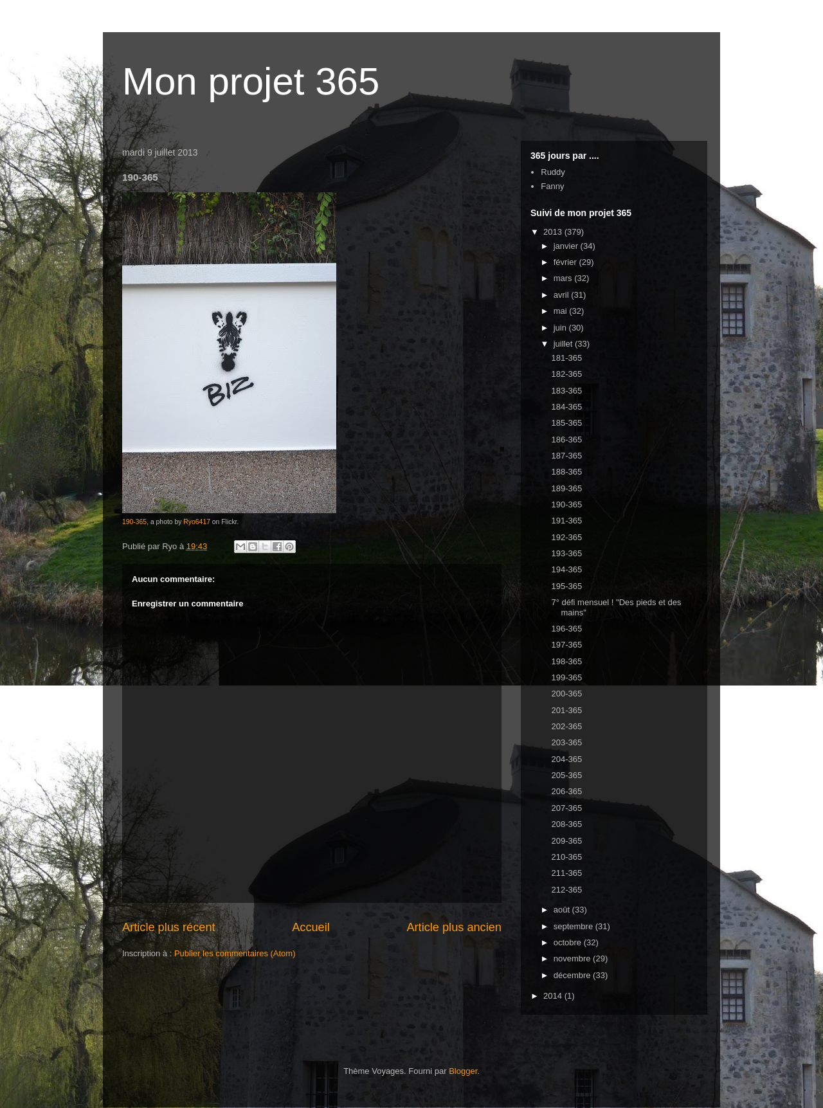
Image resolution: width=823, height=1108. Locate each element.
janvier (567, 246)
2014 (554, 996)
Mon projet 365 (250, 81)
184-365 (566, 407)
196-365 (566, 628)
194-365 (566, 569)
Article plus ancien (454, 927)
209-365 (566, 841)
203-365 (566, 742)
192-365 (566, 537)
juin (561, 327)
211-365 (566, 873)
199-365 (566, 677)
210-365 (566, 857)
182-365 (566, 374)
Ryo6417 (196, 521)
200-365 (566, 693)
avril (562, 295)
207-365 (566, 808)
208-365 (566, 824)
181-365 (566, 358)
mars (564, 278)
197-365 (566, 644)
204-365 (566, 759)
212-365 (566, 890)
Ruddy (553, 172)
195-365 (566, 586)
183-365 (566, 390)
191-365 (566, 520)
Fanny (552, 186)
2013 (554, 232)
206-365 (566, 791)
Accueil (311, 927)
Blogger (463, 1071)
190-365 (134, 521)
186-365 (566, 439)
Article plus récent (168, 927)
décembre (573, 975)
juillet (564, 344)
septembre (574, 926)
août (563, 909)
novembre (573, 958)
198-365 (566, 661)
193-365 (566, 553)
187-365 (566, 455)
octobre (569, 942)
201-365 (566, 710)
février (566, 262)
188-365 (566, 472)
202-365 (566, 726)
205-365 (566, 775)
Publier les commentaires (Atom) (235, 953)
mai (562, 311)
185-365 (566, 423)
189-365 (566, 488)
